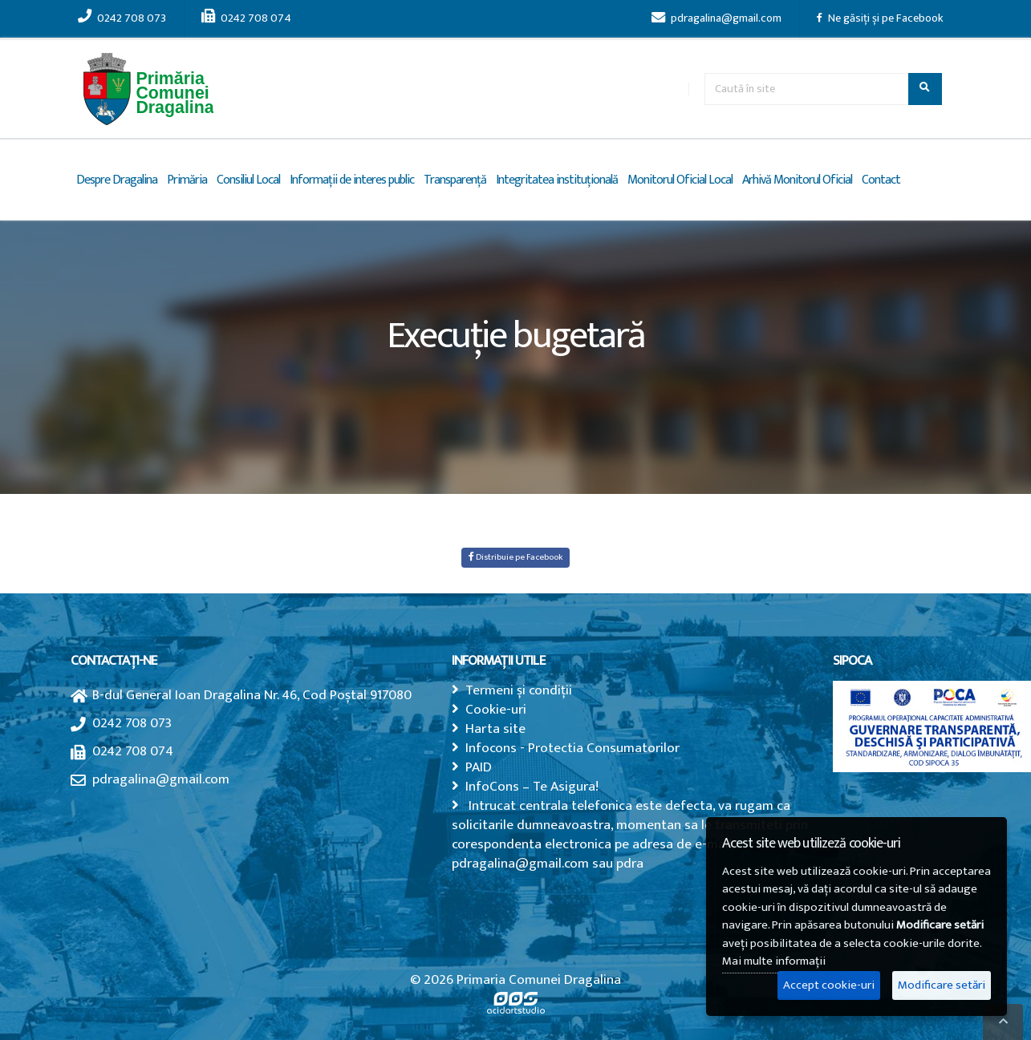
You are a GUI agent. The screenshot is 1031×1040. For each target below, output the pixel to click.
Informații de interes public (352, 180)
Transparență (455, 180)
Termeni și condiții (518, 690)
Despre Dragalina (116, 180)
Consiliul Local (248, 180)
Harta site (495, 728)
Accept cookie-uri (829, 985)
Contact (881, 180)
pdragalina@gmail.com (716, 18)
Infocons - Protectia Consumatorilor (572, 747)
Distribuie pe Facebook (515, 557)
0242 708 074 (246, 18)
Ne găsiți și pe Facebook (880, 18)
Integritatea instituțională (557, 180)
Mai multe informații (774, 961)
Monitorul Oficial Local (680, 180)
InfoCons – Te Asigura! (532, 786)
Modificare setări (941, 985)
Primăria (187, 180)
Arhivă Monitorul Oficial (797, 180)
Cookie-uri (495, 709)
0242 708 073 (122, 18)
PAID (478, 767)
